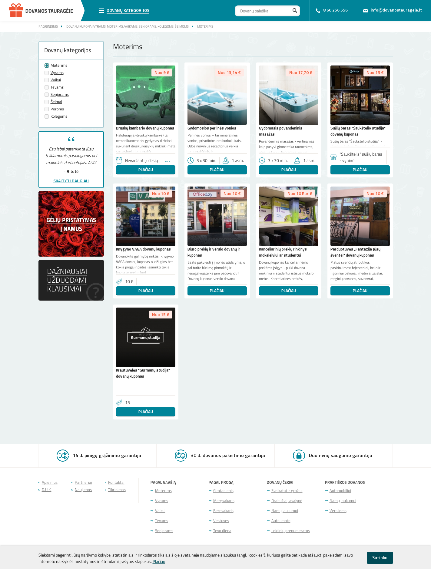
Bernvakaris (223, 510)
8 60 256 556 (335, 10)
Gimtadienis (223, 490)
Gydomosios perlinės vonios (211, 128)
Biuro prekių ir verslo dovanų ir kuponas (213, 252)
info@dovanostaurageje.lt (396, 10)
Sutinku (379, 557)
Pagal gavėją (163, 482)
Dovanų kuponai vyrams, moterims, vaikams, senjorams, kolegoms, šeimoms (127, 26)
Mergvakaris (223, 500)
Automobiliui (340, 490)
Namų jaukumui (284, 510)
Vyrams (57, 73)
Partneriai (83, 482)
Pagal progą (221, 482)
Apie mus (50, 482)
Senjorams (60, 94)
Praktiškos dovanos (345, 482)
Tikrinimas (117, 490)
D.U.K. (46, 490)
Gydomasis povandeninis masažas (280, 131)
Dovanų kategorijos (128, 10)
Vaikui (56, 80)
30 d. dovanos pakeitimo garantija (228, 455)
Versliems (338, 510)
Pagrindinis (48, 26)
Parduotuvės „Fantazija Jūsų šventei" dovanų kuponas (355, 252)
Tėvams (57, 87)
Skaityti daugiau (71, 180)
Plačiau (145, 170)
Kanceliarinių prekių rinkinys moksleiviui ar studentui (283, 252)
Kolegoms (59, 116)
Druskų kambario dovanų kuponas (145, 128)
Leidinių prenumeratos (290, 531)
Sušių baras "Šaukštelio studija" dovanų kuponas (358, 131)
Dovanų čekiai (280, 482)
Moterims (205, 26)
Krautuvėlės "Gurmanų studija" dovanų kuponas (143, 373)
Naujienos (83, 490)
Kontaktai (116, 482)
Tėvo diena (222, 531)
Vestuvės (221, 521)
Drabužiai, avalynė (286, 500)
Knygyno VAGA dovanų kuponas (143, 249)
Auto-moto (280, 521)
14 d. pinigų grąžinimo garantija (107, 455)
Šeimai (56, 102)
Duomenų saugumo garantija (340, 455)
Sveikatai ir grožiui (287, 490)
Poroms (57, 109)
